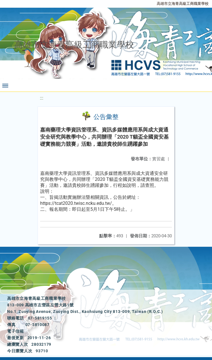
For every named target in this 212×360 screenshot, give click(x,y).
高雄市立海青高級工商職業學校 (183, 3)
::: (41, 98)
